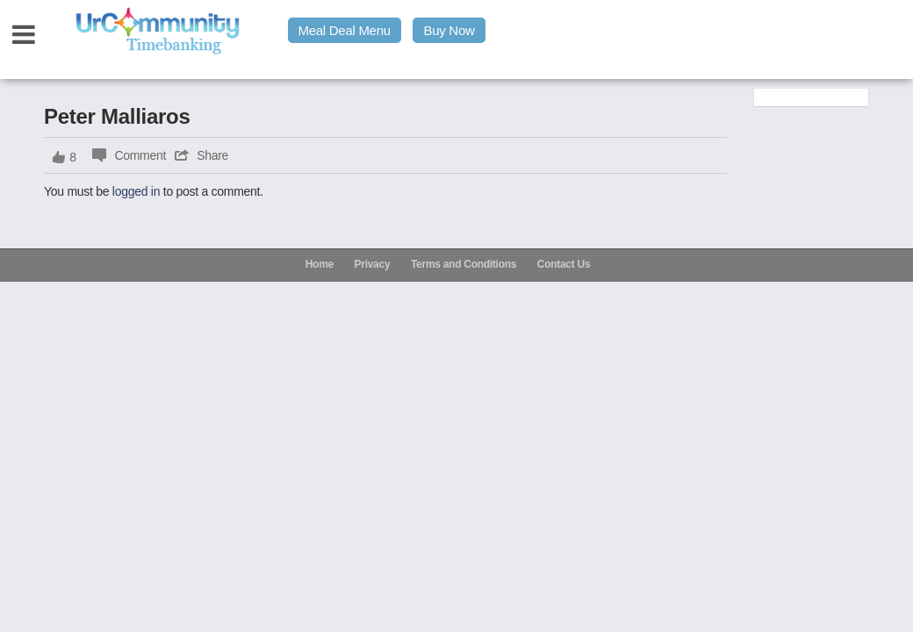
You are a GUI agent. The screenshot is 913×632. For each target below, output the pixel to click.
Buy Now (448, 30)
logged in (136, 191)
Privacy (373, 264)
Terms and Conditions (463, 264)
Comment (140, 155)
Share (212, 155)
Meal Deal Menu (344, 30)
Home (320, 264)
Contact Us (564, 264)
